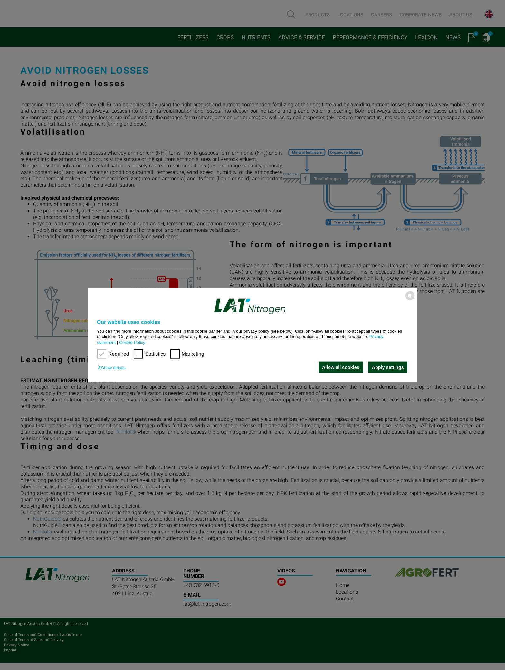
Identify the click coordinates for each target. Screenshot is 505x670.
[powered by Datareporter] (410, 300)
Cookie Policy (132, 342)
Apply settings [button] (388, 367)
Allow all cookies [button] (340, 367)
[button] (113, 368)
